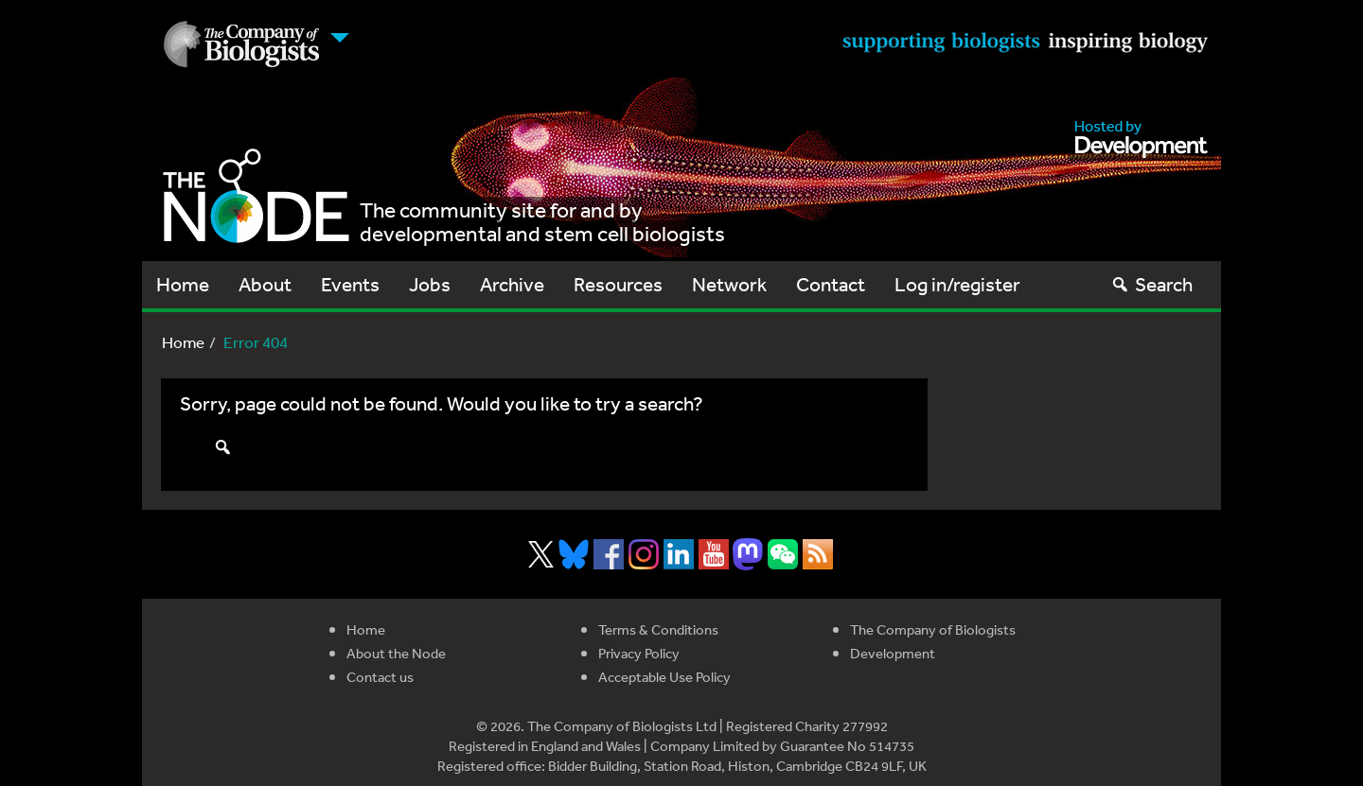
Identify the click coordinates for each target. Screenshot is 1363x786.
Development (892, 653)
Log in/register (957, 284)
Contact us (380, 677)
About (265, 284)
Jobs (430, 284)
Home (182, 284)
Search (1151, 284)
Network (729, 284)
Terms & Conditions (658, 629)
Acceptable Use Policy (664, 677)
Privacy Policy (639, 653)
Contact (830, 284)
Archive (512, 284)
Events (350, 284)
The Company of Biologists (933, 629)
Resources (618, 284)
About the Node (396, 653)
